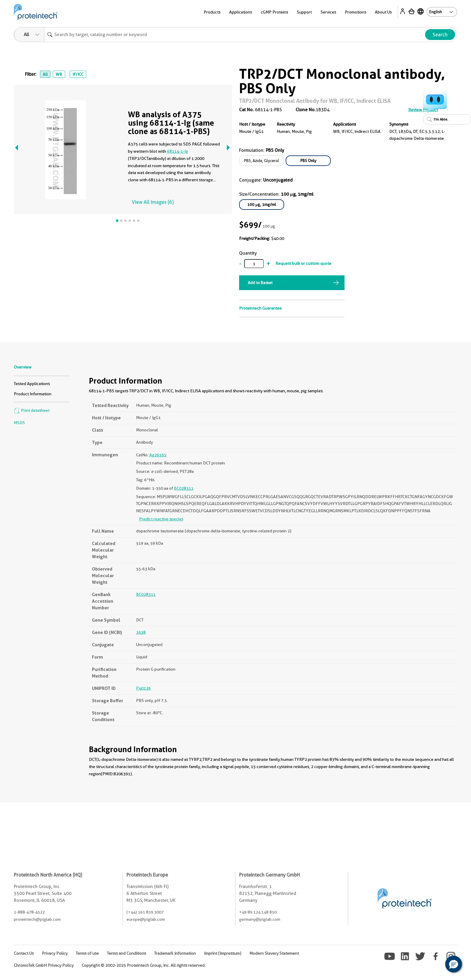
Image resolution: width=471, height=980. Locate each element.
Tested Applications (32, 383)
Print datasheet (32, 410)
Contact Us (24, 953)
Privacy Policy (55, 953)
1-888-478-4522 (29, 912)
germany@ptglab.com (259, 919)
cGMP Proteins (274, 12)
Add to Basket (260, 282)
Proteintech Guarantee (260, 308)
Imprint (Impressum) (222, 953)
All (45, 74)
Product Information (32, 393)
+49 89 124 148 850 (258, 912)
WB (59, 74)
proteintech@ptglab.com (37, 919)
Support (304, 12)
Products (212, 12)
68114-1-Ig (177, 151)
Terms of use (87, 953)
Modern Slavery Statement (274, 953)
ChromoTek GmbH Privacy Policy (44, 965)
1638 (141, 632)
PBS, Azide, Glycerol (261, 160)
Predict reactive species (161, 518)
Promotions (355, 12)
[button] (453, 964)
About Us (383, 12)
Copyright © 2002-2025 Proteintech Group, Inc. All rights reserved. (143, 965)
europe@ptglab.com (145, 919)
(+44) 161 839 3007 (145, 912)
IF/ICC (78, 74)
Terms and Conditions (126, 953)
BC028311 (183, 488)
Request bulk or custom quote (303, 263)
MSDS (19, 422)
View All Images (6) (153, 202)
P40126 (143, 688)
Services (328, 12)
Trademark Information (175, 953)
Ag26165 (157, 454)
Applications (240, 12)
